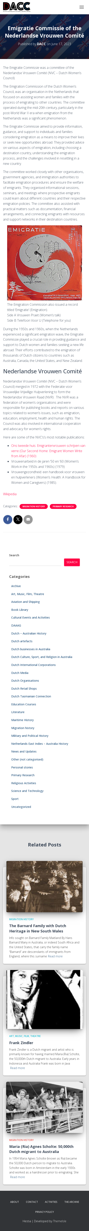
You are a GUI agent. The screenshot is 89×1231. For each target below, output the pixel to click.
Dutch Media (19, 673)
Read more (55, 956)
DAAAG (16, 625)
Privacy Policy (44, 1212)
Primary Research (63, 506)
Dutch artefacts (21, 641)
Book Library (19, 610)
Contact (32, 1202)
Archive (16, 586)
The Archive (71, 1202)
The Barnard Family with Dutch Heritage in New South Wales (37, 928)
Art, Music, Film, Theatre (27, 594)
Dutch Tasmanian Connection (31, 696)
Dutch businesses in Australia (30, 649)
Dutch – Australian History (28, 633)
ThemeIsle (59, 1221)
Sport (15, 799)
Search (14, 555)
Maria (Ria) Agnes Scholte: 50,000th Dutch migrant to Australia (41, 1149)
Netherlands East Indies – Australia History (39, 744)
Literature (17, 712)
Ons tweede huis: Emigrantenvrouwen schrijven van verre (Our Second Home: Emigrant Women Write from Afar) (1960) (48, 450)
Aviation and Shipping (25, 602)
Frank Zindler (21, 1042)
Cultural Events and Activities (30, 617)
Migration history (33, 506)
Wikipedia (10, 494)
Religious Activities (23, 783)
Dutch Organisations (25, 680)
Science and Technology (27, 791)
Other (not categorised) (27, 759)
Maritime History (22, 720)
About (14, 1202)
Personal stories (22, 767)
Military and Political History (29, 736)
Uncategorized (21, 807)
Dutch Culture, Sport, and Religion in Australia (41, 657)
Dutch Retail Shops (24, 688)
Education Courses (23, 704)
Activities (51, 1202)
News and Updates (24, 751)
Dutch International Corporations (33, 665)
